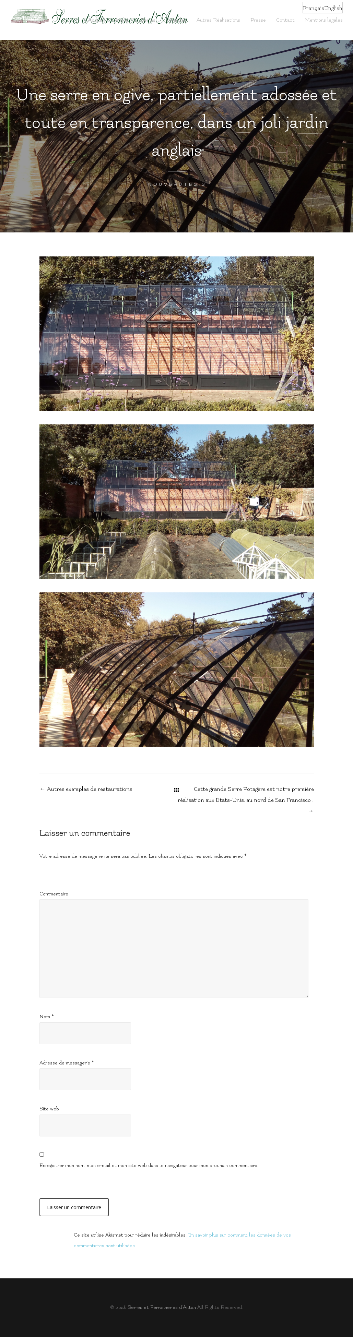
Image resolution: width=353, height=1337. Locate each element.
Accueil (96, 20)
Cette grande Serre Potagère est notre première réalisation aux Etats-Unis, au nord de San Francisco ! (246, 800)
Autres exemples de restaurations (85, 789)
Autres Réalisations (218, 20)
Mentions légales (324, 20)
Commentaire (53, 894)
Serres (148, 20)
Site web (49, 1109)
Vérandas (176, 20)
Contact (285, 20)
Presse (258, 20)
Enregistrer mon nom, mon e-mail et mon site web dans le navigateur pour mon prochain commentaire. (148, 1165)
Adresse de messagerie (66, 1063)
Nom (46, 1017)
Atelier (122, 20)
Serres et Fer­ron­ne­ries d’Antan (162, 1307)
